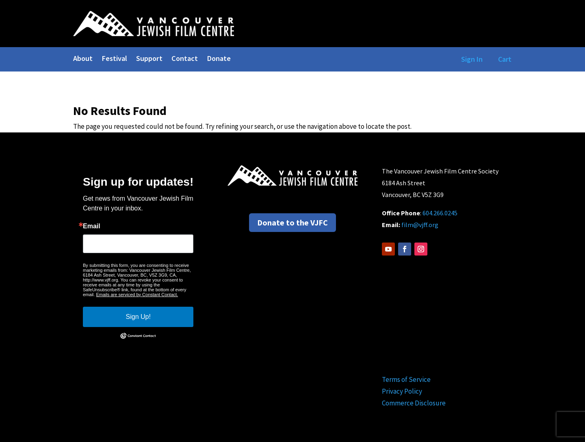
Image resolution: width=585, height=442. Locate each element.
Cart (504, 59)
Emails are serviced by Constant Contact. (137, 294)
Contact (184, 59)
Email (91, 226)
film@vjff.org (419, 225)
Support (149, 59)
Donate (219, 59)
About (83, 59)
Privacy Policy (402, 391)
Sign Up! (138, 316)
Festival (114, 59)
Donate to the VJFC (292, 222)
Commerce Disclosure (414, 403)
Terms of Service (406, 379)
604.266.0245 (439, 213)
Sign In (470, 59)
